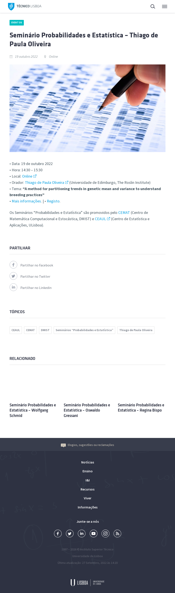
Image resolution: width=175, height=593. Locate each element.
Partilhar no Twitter (30, 276)
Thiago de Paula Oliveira (44, 182)
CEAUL (100, 218)
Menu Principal (164, 7)
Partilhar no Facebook (31, 265)
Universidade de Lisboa (87, 556)
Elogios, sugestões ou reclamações (87, 445)
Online (27, 176)
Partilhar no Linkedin (31, 287)
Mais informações (26, 201)
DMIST (45, 330)
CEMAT (124, 212)
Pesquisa (153, 7)
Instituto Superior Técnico (96, 549)
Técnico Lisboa (24, 7)
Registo (53, 201)
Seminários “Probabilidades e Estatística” (84, 330)
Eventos (16, 22)
